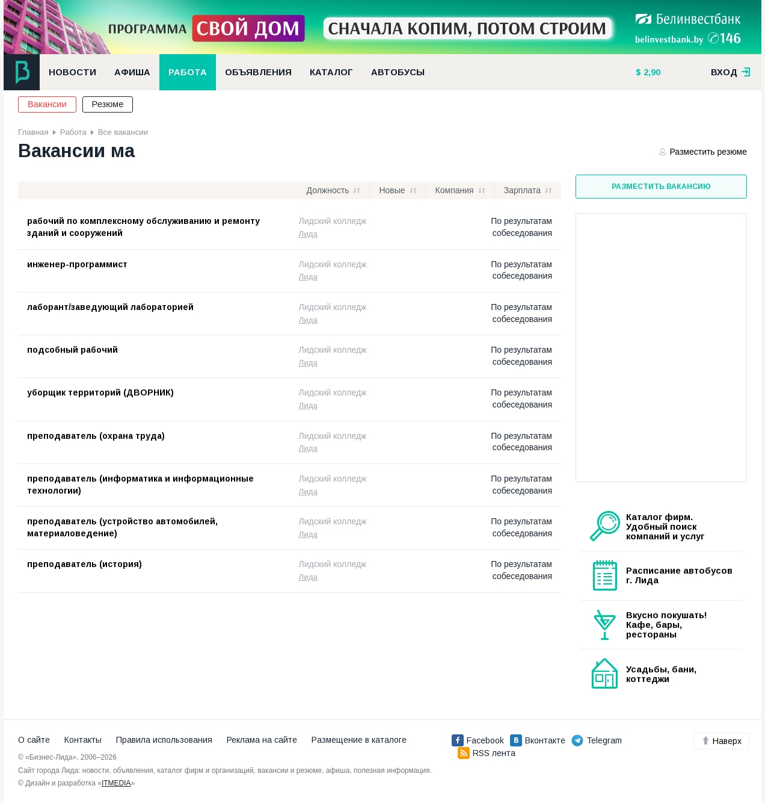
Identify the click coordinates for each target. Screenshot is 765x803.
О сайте (34, 740)
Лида (308, 233)
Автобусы (398, 72)
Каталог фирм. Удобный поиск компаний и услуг (665, 526)
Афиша (132, 72)
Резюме (108, 104)
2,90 (650, 72)
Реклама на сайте (262, 740)
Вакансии (47, 104)
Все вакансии (123, 132)
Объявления (258, 72)
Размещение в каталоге (359, 740)
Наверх (721, 741)
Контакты (83, 740)
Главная (33, 132)
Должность (328, 190)
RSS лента (486, 753)
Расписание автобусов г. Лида (679, 575)
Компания (454, 190)
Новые (392, 190)
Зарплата (522, 190)
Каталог (331, 72)
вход (731, 72)
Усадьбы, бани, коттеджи (661, 674)
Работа (187, 72)
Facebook (478, 740)
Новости (72, 72)
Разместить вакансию (661, 186)
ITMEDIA (116, 783)
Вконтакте (537, 740)
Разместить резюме (703, 152)
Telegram (596, 740)
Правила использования (164, 740)
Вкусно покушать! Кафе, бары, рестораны (666, 624)
